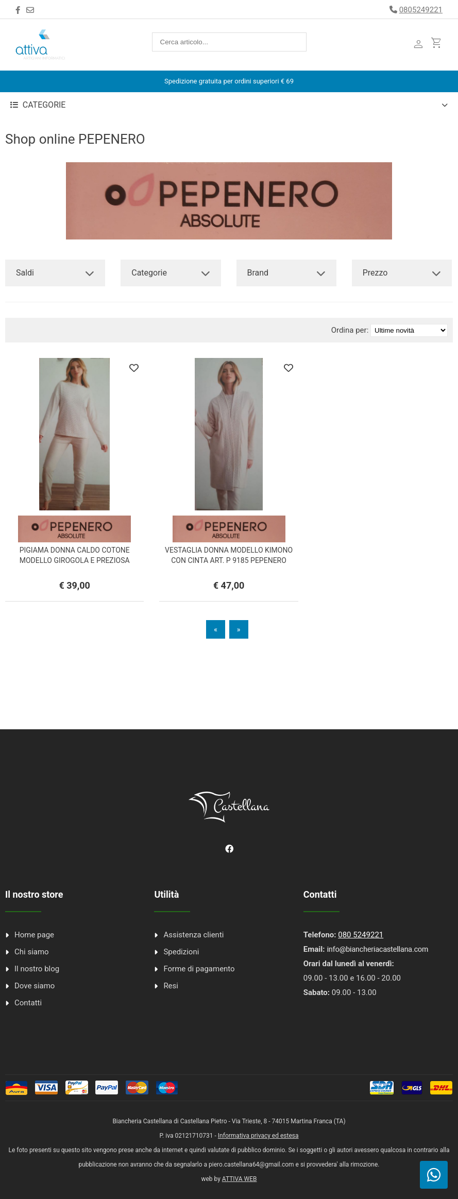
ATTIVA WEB (239, 1179)
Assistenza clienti (193, 934)
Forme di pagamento (198, 968)
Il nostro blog (36, 968)
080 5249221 (360, 934)
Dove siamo (34, 985)
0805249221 (421, 9)
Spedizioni (181, 951)
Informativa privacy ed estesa (258, 1135)
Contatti (28, 1002)
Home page (34, 934)
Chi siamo (31, 951)
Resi (170, 985)
